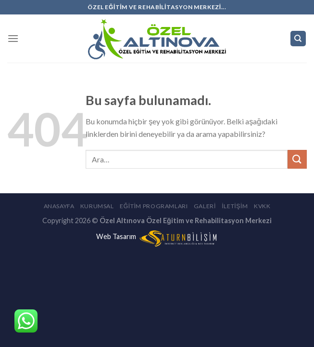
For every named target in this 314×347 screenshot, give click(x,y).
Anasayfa (59, 206)
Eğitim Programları (154, 206)
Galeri (205, 206)
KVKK (262, 206)
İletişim (235, 206)
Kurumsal (97, 206)
